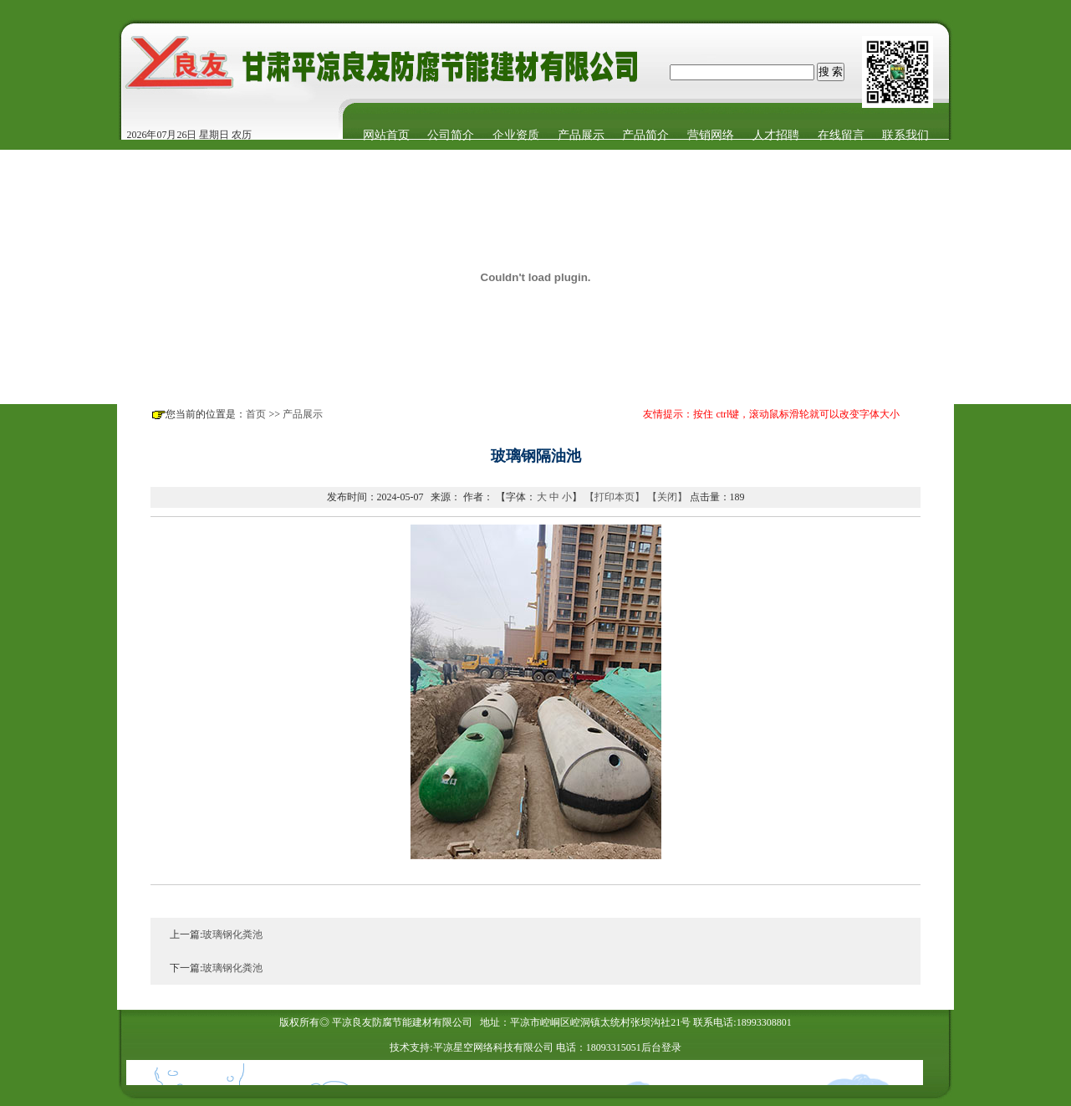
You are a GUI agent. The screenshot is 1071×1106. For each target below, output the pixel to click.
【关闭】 (667, 497)
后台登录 (661, 1047)
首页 (256, 414)
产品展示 (303, 414)
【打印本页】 (614, 497)
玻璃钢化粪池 (232, 934)
